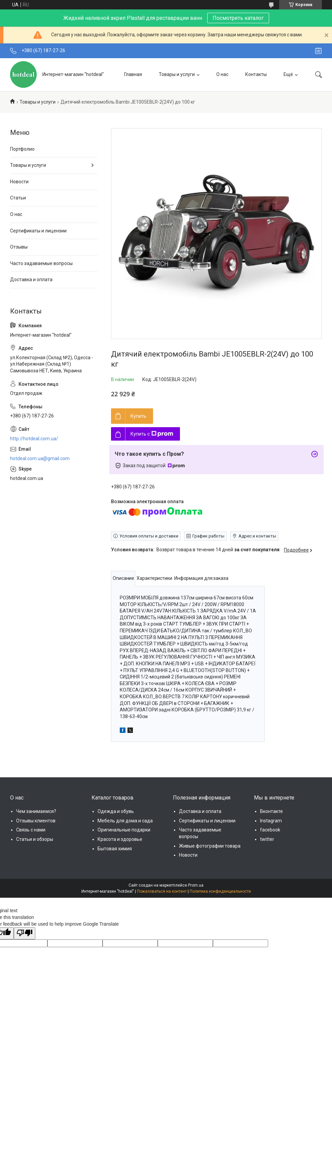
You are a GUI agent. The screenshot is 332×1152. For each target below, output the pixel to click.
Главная (133, 74)
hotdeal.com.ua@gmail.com (40, 458)
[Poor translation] (24, 933)
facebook (270, 829)
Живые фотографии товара (210, 846)
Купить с (152, 434)
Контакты (256, 74)
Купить (138, 416)
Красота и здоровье (120, 839)
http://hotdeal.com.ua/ (34, 438)
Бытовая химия (115, 848)
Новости (19, 181)
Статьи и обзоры (34, 839)
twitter (267, 839)
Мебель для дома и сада (125, 820)
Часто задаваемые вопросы (41, 263)
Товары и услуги (177, 74)
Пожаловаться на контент (162, 891)
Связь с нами (30, 829)
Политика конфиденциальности (220, 891)
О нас (222, 74)
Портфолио (22, 149)
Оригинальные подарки (124, 829)
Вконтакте (271, 811)
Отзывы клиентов (36, 820)
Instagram (271, 820)
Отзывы (19, 247)
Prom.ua (196, 885)
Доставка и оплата (31, 279)
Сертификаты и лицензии (38, 230)
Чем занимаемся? (36, 811)
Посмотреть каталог (238, 18)
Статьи (18, 197)
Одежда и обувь (116, 811)
